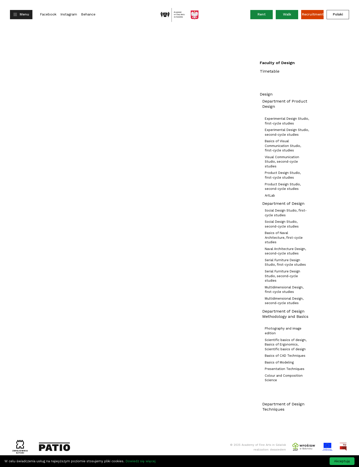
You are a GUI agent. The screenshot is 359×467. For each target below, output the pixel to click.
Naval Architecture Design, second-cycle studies (285, 251)
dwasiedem (278, 449)
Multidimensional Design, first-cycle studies (284, 289)
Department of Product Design (284, 104)
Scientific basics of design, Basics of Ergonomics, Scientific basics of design (285, 344)
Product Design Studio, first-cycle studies (283, 175)
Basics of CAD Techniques (285, 355)
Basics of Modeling (279, 362)
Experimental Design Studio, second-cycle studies (287, 132)
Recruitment (313, 14)
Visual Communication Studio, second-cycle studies (282, 161)
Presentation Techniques (284, 369)
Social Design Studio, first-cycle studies (286, 213)
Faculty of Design (277, 62)
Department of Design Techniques (283, 407)
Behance (88, 14)
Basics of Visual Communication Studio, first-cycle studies (283, 145)
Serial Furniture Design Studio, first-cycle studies (285, 262)
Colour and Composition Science (284, 378)
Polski (338, 14)
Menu (24, 14)
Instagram (68, 14)
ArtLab (270, 195)
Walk (287, 14)
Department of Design (283, 203)
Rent (265, 15)
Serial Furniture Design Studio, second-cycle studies (282, 275)
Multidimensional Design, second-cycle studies (284, 301)
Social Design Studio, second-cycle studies (282, 224)
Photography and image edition (283, 331)
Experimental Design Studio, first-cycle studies (287, 121)
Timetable (269, 71)
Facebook (48, 14)
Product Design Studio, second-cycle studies (283, 186)
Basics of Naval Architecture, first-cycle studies (284, 237)
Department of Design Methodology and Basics (285, 314)
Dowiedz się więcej (140, 461)
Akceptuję (342, 461)
